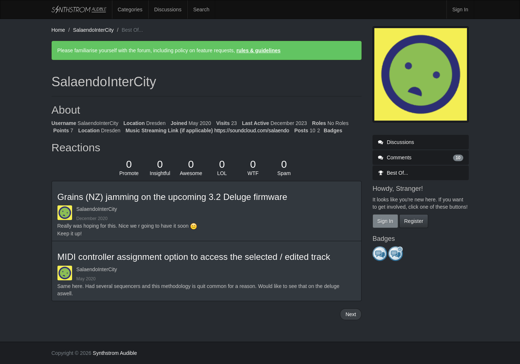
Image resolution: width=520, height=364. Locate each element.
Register (413, 221)
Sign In (460, 9)
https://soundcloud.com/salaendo (251, 130)
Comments (420, 157)
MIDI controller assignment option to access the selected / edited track (193, 257)
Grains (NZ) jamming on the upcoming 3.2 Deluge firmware (172, 197)
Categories (130, 9)
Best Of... (393, 173)
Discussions (168, 9)
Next (350, 314)
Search (201, 9)
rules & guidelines (258, 50)
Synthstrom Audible (79, 9)
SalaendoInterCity (96, 209)
